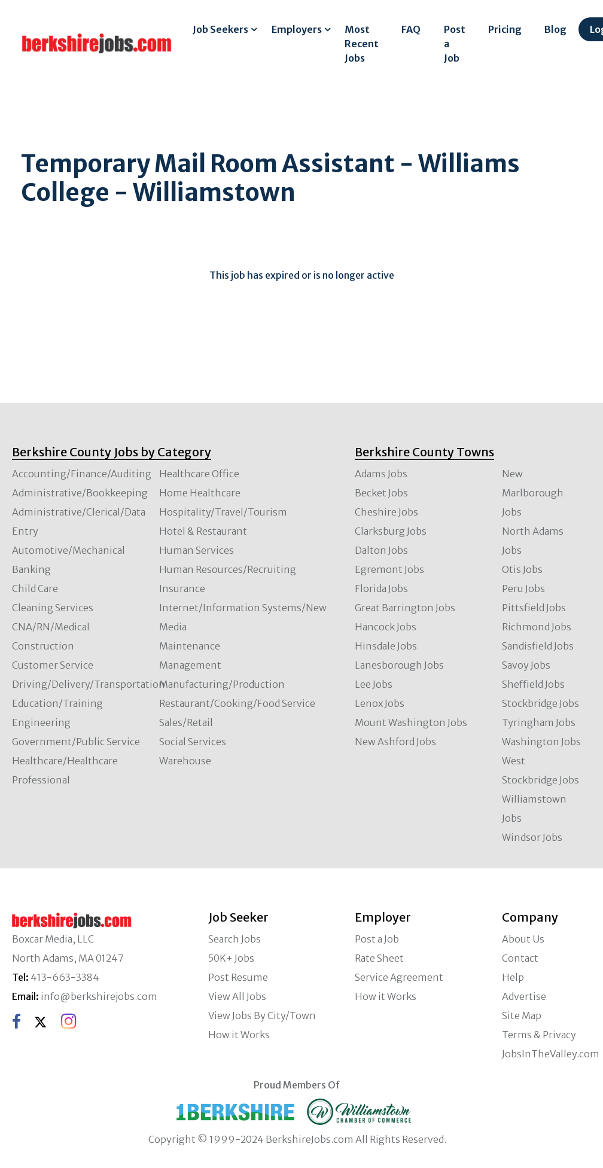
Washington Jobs (541, 742)
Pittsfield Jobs (534, 608)
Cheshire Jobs (386, 512)
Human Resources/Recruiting (227, 569)
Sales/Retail (186, 722)
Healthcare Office (199, 474)
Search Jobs (234, 939)
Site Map (521, 1015)
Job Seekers (220, 29)
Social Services (192, 742)
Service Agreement (399, 977)
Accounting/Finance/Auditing (81, 474)
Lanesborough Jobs (399, 665)
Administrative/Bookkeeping (80, 493)
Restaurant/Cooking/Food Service (237, 703)
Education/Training (57, 703)
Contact (520, 958)
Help (513, 977)
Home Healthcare (199, 493)
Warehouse (185, 761)
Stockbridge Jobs (540, 703)
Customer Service (52, 665)
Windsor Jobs (532, 837)
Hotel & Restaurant (203, 531)
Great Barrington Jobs (405, 608)
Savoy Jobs (526, 665)
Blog (555, 29)
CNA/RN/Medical (51, 627)
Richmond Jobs (536, 627)
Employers (297, 29)
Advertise (524, 996)
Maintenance (189, 646)
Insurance (182, 588)
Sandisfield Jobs (538, 646)
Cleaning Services (52, 608)
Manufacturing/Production (222, 684)
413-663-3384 (65, 977)
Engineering (41, 722)
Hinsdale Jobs (386, 646)
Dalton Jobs (381, 550)
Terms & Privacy (539, 1035)
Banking (31, 569)
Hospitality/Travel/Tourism (223, 512)
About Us (523, 939)
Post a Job (454, 43)
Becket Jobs (381, 493)
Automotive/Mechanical (68, 550)
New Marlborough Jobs (533, 493)
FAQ (411, 29)
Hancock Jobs (385, 627)
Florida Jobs (381, 588)
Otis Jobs (522, 569)
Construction (43, 646)
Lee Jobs (373, 684)
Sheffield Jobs (533, 684)
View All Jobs (237, 996)
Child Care (35, 588)
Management (190, 665)
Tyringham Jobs (538, 722)
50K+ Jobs (231, 958)
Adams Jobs (381, 474)
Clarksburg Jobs (391, 531)
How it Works (239, 1035)
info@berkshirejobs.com (99, 996)
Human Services (196, 550)
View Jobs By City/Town (262, 1015)
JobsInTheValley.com (550, 1054)
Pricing (505, 29)
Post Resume (238, 977)
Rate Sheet (379, 958)
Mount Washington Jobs (411, 722)
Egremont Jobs (389, 569)
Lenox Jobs (379, 703)
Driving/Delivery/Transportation (88, 684)
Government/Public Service (76, 742)
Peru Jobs (523, 588)
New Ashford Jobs (395, 742)
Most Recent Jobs (362, 43)
